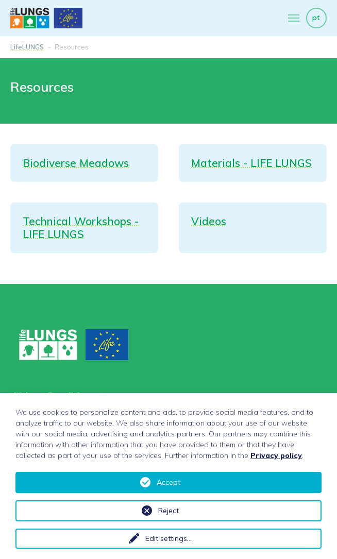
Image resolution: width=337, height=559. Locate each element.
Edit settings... (168, 538)
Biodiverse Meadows (76, 163)
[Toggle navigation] (293, 18)
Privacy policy (276, 455)
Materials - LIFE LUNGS (251, 163)
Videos (208, 221)
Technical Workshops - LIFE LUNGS (81, 227)
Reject (168, 510)
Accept (168, 482)
